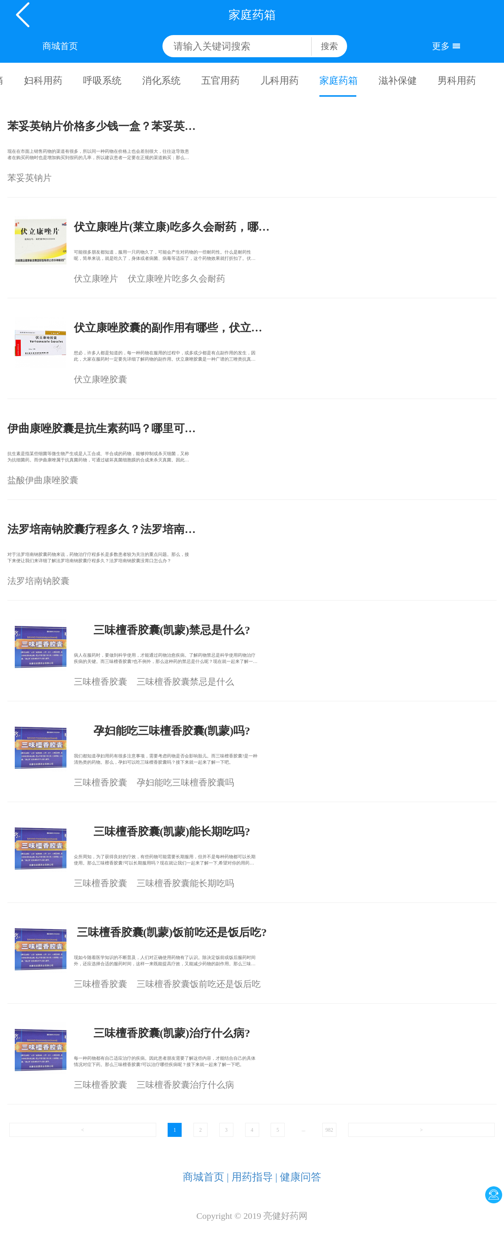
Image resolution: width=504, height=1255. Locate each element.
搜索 (329, 46)
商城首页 (60, 46)
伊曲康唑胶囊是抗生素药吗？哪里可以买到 (105, 428)
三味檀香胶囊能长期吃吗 (185, 883)
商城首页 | (206, 1177)
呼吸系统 (101, 80)
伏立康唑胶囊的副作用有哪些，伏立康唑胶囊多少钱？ (172, 328)
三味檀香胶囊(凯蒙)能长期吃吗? (171, 831)
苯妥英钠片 (29, 178)
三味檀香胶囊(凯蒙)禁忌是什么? (171, 630)
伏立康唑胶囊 (100, 379)
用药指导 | (255, 1177)
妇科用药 (42, 80)
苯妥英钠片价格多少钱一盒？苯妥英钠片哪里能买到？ (105, 126)
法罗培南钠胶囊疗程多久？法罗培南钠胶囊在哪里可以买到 (105, 529)
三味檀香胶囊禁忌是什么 (185, 682)
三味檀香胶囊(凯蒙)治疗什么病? (171, 1033)
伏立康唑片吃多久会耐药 (176, 278)
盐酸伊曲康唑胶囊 (42, 480)
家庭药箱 (337, 80)
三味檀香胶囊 (100, 682)
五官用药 (219, 80)
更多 (441, 46)
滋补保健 (396, 80)
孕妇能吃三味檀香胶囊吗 (185, 782)
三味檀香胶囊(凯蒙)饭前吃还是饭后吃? (172, 932)
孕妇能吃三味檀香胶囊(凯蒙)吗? (171, 731)
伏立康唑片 (96, 278)
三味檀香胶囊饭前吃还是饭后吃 (199, 984)
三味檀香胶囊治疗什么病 (185, 1085)
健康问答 (300, 1177)
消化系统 (160, 80)
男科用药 (456, 80)
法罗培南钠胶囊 (38, 581)
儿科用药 (278, 80)
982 (329, 1130)
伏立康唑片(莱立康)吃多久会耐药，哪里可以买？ (172, 227)
